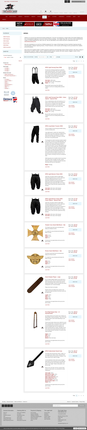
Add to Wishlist (71, 75)
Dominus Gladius (8, 80)
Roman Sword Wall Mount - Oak (53, 251)
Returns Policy (47, 417)
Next (83, 61)
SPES (6, 87)
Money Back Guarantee (21, 420)
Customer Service (75, 401)
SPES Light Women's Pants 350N (53, 174)
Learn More (47, 90)
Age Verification (47, 419)
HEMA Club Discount (9, 74)
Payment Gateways (34, 413)
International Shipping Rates (36, 416)
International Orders (21, 415)
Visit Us (4, 413)
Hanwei (6, 83)
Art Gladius (7, 79)
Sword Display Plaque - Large (52, 277)
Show (51, 56)
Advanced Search (9, 401)
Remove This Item (20, 57)
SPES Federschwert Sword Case (53, 351)
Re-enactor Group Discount (10, 75)
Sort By (36, 56)
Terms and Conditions (21, 412)
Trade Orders (19, 416)
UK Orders (19, 413)
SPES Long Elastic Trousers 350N (54, 126)
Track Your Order (34, 419)
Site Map (4, 401)
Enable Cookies (47, 416)
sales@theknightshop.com (63, 423)
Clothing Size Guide (7, 419)
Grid (80, 57)
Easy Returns (19, 419)
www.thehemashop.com (30, 41)
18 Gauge (7, 70)
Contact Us (25, 401)
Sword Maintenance (7, 417)
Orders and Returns (18, 401)
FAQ (4, 416)
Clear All (20, 60)
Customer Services (7, 415)
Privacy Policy (82, 401)
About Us (69, 401)
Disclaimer (46, 413)
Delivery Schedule (34, 417)
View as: (76, 56)
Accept (75, 428)
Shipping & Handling (35, 415)
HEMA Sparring (8, 64)
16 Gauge (7, 69)
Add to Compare (72, 76)
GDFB (6, 81)
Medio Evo (7, 85)
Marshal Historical (8, 84)
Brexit (32, 420)
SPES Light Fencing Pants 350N (53, 67)
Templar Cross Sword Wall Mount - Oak (55, 225)
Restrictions (46, 415)
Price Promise (33, 412)
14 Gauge (7, 68)
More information (82, 428)
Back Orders (19, 417)
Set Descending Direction (48, 57)
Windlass (6, 88)
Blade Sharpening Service (8, 420)
